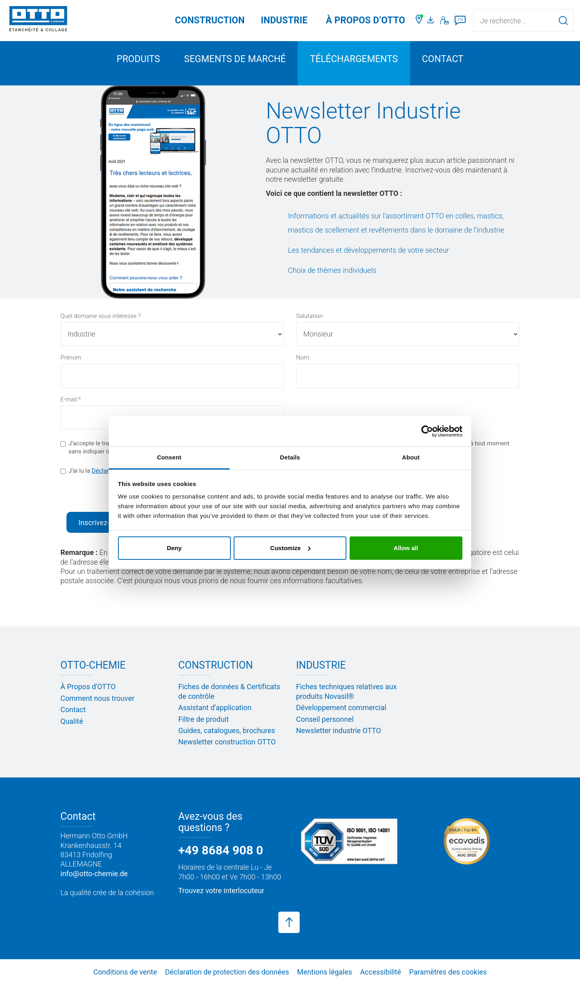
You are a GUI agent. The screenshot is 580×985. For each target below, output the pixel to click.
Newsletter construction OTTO (227, 742)
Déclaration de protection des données (227, 972)
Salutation (309, 316)
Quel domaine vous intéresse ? (100, 316)
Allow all (406, 547)
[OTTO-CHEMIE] (38, 20)
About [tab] (411, 457)
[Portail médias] (431, 21)
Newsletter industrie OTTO (338, 730)
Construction (209, 20)
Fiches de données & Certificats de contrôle (229, 691)
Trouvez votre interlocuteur (221, 890)
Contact (443, 59)
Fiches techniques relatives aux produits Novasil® (346, 691)
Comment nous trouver (97, 698)
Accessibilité (380, 972)
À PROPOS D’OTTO (365, 20)
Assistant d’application (215, 707)
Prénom (70, 357)
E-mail (68, 399)
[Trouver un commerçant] (419, 20)
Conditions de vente (125, 972)
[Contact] (444, 21)
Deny (174, 547)
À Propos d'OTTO (88, 686)
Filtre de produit (203, 719)
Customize (290, 547)
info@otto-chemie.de (94, 873)
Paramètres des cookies (448, 972)
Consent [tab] (169, 457)
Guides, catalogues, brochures (226, 730)
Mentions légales (324, 972)
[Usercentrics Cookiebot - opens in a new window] (427, 431)
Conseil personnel (325, 719)
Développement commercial (341, 707)
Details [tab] (290, 457)
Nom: (303, 357)
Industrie (284, 20)
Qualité (71, 721)
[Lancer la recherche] (563, 20)
